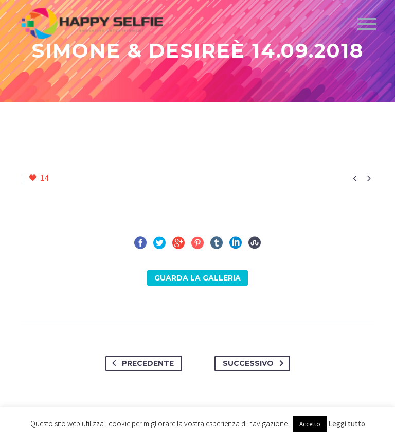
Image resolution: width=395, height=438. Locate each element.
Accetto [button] (309, 423)
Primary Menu (366, 24)
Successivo (255, 363)
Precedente (141, 363)
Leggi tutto (346, 423)
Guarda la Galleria (197, 278)
